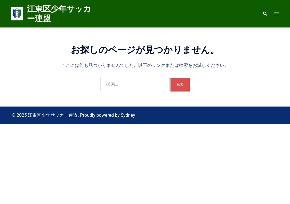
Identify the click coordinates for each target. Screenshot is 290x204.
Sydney (128, 115)
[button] (265, 13)
